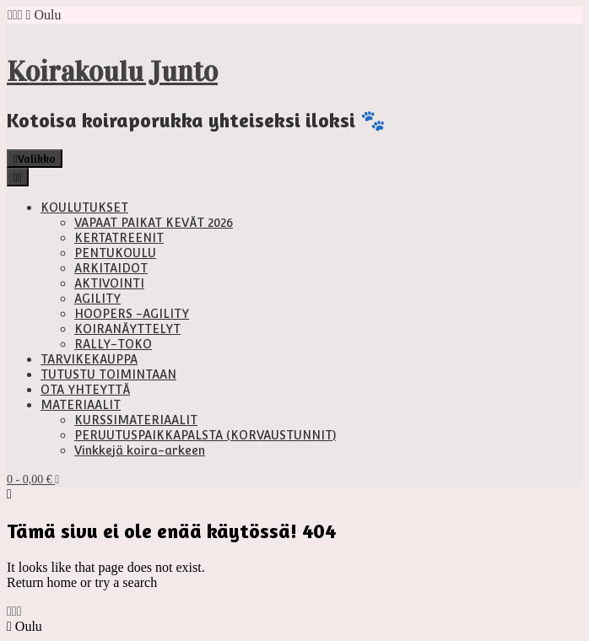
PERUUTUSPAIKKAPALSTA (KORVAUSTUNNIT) (205, 435)
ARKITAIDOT (111, 268)
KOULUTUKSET (84, 207)
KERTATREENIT (119, 238)
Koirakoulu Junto (112, 72)
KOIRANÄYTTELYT (127, 329)
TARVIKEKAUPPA (89, 359)
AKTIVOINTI (109, 283)
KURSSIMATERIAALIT (135, 420)
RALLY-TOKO (113, 344)
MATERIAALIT (81, 405)
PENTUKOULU (115, 253)
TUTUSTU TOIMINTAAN (108, 374)
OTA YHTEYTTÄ (85, 389)
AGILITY (97, 298)
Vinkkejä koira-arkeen (139, 450)
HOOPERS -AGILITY (131, 313)
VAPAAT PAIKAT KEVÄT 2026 (153, 222)
